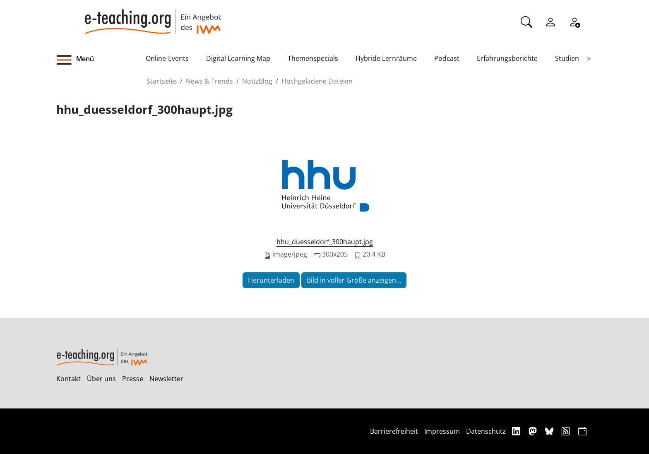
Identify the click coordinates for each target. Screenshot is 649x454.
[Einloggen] (550, 21)
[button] (101, 60)
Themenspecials (313, 58)
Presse (132, 378)
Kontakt (68, 378)
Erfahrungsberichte (507, 58)
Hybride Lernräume (386, 58)
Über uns (101, 378)
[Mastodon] (534, 431)
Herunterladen (271, 280)
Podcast (446, 58)
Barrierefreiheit (394, 431)
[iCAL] (582, 431)
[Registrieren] (574, 21)
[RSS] (567, 431)
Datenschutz (486, 431)
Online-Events (167, 58)
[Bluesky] (550, 431)
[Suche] (526, 21)
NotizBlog (257, 81)
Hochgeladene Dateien (317, 81)
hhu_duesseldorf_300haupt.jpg (324, 241)
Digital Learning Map (238, 58)
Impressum (442, 431)
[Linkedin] (517, 431)
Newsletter (166, 378)
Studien (567, 58)
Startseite (162, 81)
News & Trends (209, 81)
